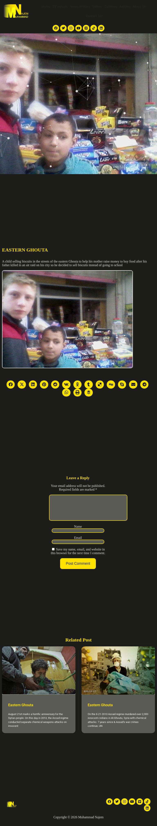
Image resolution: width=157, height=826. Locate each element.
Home (45, 7)
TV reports (60, 7)
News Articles (80, 7)
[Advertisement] (78, 204)
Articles (125, 7)
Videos (97, 7)
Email (78, 542)
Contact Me (94, 16)
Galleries (110, 7)
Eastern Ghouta (20, 710)
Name (78, 531)
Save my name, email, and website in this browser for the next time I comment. (78, 556)
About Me (140, 7)
